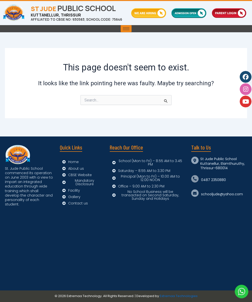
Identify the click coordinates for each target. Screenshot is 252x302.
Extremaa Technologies (179, 296)
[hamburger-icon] (126, 31)
